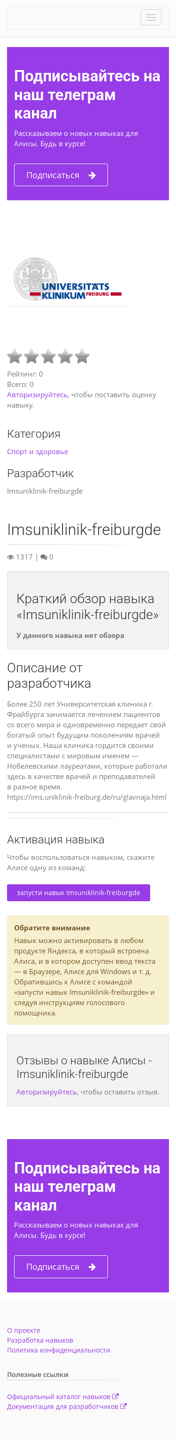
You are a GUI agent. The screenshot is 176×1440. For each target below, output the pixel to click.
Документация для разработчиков (67, 1406)
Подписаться (61, 175)
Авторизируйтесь (37, 394)
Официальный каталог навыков (63, 1396)
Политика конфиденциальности (58, 1350)
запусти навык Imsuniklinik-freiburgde (78, 892)
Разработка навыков (40, 1340)
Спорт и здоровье (37, 451)
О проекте (23, 1330)
